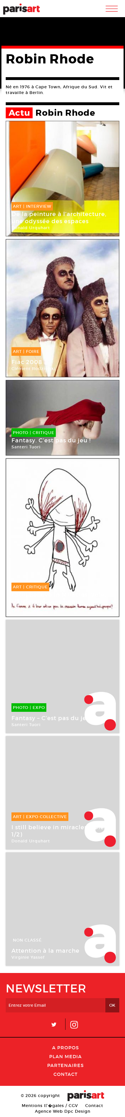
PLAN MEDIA (65, 1056)
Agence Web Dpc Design (62, 1111)
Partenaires (65, 1065)
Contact (65, 1074)
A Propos (65, 1047)
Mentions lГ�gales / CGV (50, 1105)
